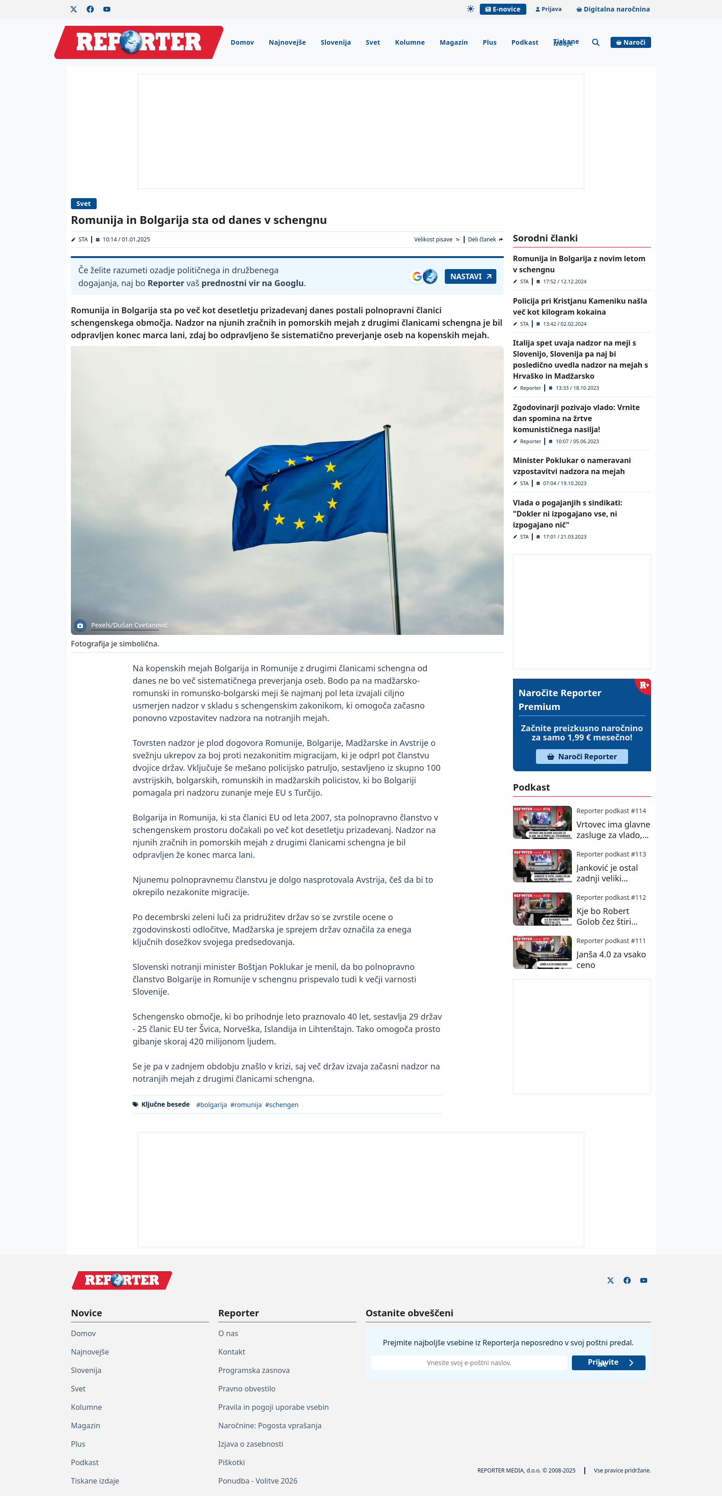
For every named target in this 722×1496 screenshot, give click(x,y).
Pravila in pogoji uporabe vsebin (273, 1407)
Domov (242, 42)
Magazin (454, 42)
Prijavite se (611, 1363)
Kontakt (231, 1352)
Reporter (531, 387)
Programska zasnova (254, 1370)
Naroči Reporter (582, 756)
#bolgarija (211, 1104)
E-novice (502, 9)
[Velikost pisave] (437, 239)
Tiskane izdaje (566, 42)
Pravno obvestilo (247, 1389)
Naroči (631, 42)
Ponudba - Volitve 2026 (257, 1481)
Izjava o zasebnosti (250, 1444)
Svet (373, 42)
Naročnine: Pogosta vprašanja (269, 1425)
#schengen (282, 1104)
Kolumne (410, 42)
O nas (228, 1333)
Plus (489, 42)
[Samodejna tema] (470, 8)
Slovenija (336, 42)
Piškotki (231, 1462)
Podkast (525, 42)
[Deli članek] (486, 239)
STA (83, 239)
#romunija (246, 1104)
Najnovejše (287, 42)
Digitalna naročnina (613, 9)
